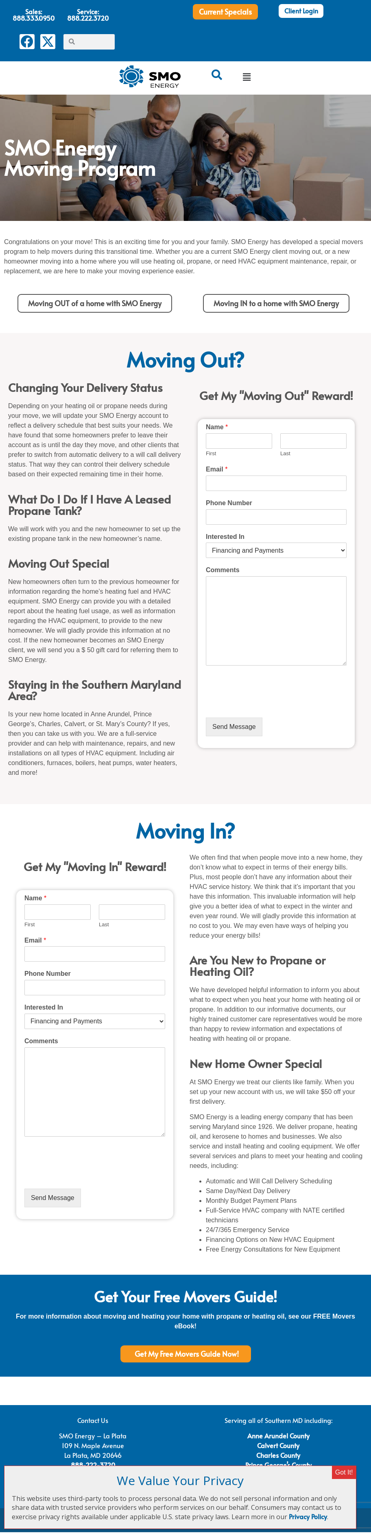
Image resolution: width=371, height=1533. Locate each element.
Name (217, 428)
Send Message (234, 727)
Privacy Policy (308, 1516)
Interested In (225, 537)
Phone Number (229, 503)
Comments (223, 571)
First (211, 454)
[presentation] (268, 705)
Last (285, 454)
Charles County (278, 1455)
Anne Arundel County (278, 1436)
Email (216, 470)
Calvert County (278, 1446)
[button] (246, 78)
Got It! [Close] (344, 1472)
